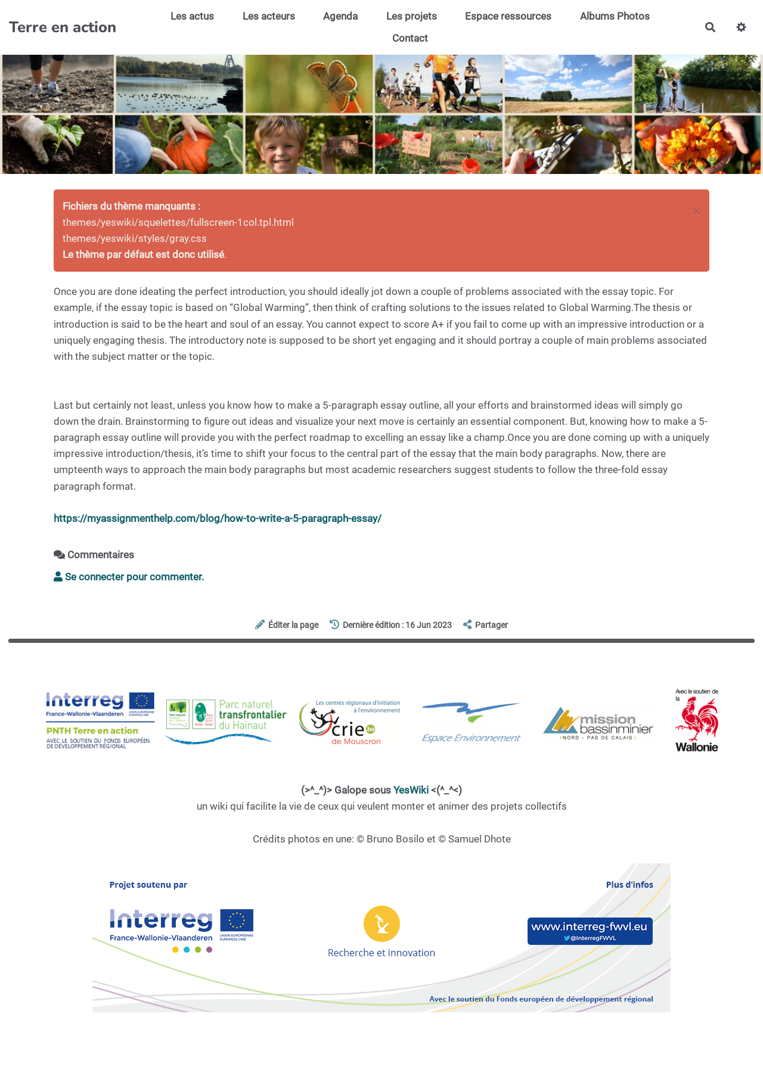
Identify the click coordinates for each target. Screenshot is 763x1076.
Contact (410, 38)
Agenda (340, 16)
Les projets (411, 16)
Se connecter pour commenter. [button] (129, 577)
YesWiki (411, 790)
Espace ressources (508, 16)
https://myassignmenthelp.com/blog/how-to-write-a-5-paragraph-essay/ (218, 518)
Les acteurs (269, 16)
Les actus (192, 16)
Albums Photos (615, 16)
